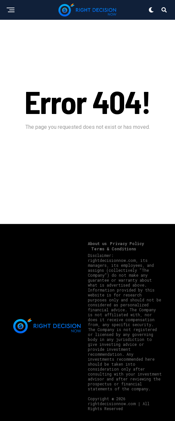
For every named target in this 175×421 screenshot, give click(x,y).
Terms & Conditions (113, 248)
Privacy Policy (127, 243)
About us (97, 243)
